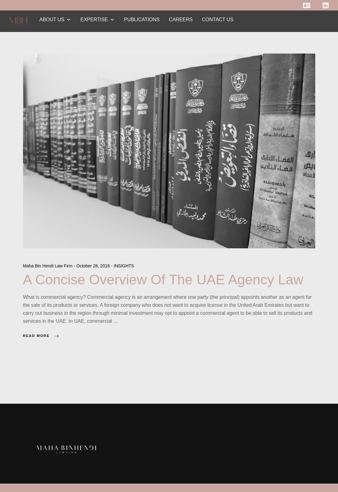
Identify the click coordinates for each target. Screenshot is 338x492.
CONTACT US (218, 19)
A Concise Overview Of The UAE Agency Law (163, 279)
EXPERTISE (97, 19)
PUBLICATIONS (142, 19)
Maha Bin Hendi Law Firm (48, 265)
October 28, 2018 (94, 265)
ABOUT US (55, 19)
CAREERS (181, 19)
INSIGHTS (124, 265)
